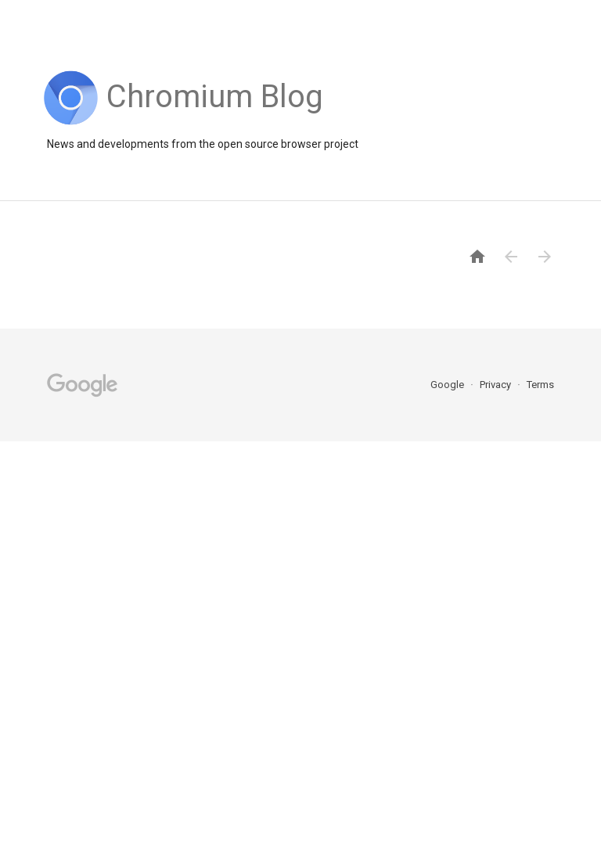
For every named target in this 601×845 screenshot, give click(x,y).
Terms (540, 384)
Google (448, 384)
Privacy (496, 384)
